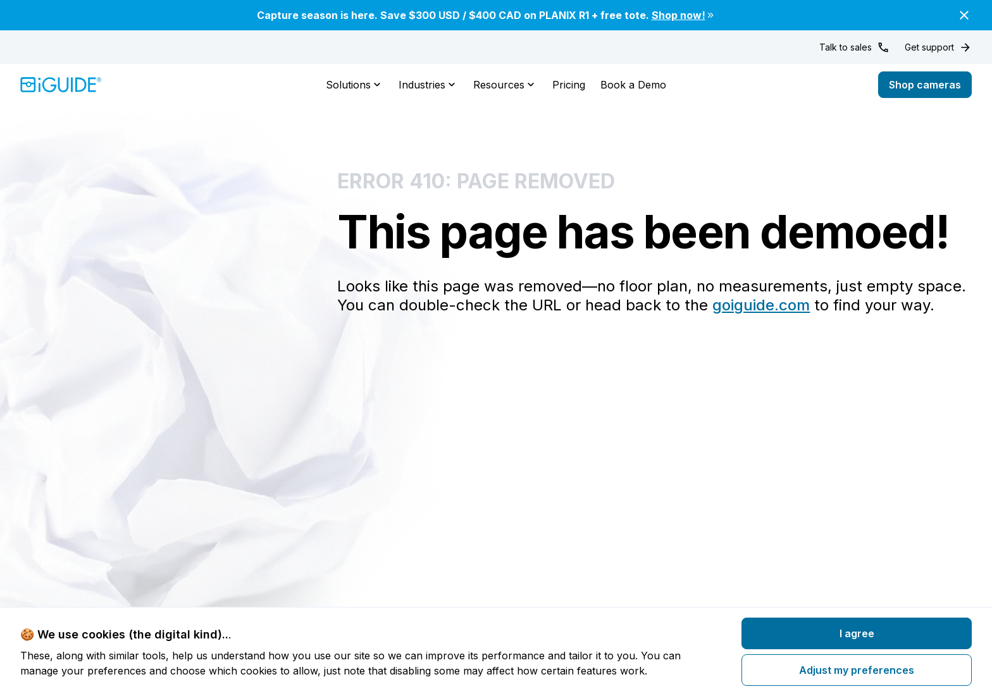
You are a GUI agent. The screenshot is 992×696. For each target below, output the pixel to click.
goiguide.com (761, 305)
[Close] (964, 15)
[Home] (61, 84)
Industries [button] (428, 84)
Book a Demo (633, 84)
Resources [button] (505, 84)
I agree (857, 633)
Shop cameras (925, 84)
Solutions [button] (354, 84)
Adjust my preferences (856, 670)
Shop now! (684, 15)
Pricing (568, 84)
